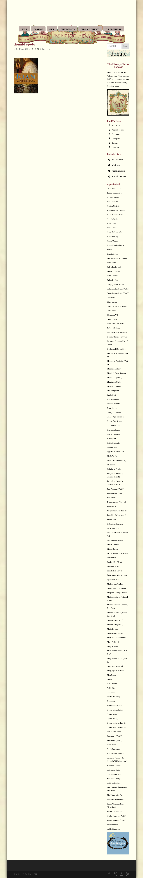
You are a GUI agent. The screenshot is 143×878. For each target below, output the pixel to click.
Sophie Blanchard (114, 774)
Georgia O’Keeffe (114, 412)
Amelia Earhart (113, 219)
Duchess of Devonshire (116, 349)
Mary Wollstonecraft (115, 666)
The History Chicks (23, 49)
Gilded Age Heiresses (115, 417)
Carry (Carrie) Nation (115, 284)
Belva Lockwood (114, 267)
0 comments (46, 49)
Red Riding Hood (114, 732)
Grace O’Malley (113, 425)
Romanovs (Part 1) (114, 736)
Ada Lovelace (112, 202)
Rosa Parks (111, 745)
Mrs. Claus (111, 675)
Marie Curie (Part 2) (115, 625)
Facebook (116, 134)
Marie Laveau (112, 629)
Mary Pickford (113, 642)
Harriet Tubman (113, 430)
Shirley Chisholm (114, 765)
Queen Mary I (112, 714)
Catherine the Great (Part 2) (118, 293)
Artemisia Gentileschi (115, 245)
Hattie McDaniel (113, 443)
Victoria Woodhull (114, 811)
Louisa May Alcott (114, 562)
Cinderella (111, 298)
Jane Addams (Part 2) (115, 493)
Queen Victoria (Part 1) (116, 723)
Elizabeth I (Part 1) (114, 377)
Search (125, 46)
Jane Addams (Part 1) (115, 489)
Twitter (115, 143)
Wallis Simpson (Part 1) (116, 816)
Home (24, 29)
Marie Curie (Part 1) (115, 620)
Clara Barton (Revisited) (116, 306)
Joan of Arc (111, 506)
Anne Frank (111, 228)
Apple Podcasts (118, 130)
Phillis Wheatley (113, 697)
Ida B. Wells (112, 456)
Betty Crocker (112, 276)
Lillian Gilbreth (113, 545)
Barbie (109, 250)
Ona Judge (111, 692)
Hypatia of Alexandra (115, 452)
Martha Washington (115, 633)
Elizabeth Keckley (114, 386)
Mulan (109, 679)
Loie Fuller (111, 558)
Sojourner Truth (113, 770)
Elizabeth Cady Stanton (116, 373)
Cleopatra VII (112, 315)
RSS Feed (116, 125)
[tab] (118, 159)
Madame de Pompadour (116, 588)
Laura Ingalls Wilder (115, 540)
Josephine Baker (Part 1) (117, 511)
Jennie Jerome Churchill (116, 502)
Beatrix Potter (112, 254)
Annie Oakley (112, 236)
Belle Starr (111, 263)
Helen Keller (112, 447)
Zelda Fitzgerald (113, 829)
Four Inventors (113, 399)
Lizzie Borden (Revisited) (117, 553)
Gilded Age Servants (115, 421)
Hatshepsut (111, 439)
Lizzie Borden (112, 549)
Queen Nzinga (112, 719)
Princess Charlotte (114, 705)
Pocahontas (111, 701)
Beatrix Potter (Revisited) (117, 258)
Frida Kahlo (111, 408)
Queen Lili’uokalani (115, 710)
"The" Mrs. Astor (114, 188)
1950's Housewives (114, 193)
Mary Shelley (112, 646)
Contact (38, 29)
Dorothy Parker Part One (117, 332)
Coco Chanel (112, 319)
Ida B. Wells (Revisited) (116, 460)
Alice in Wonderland (115, 215)
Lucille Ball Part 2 (114, 571)
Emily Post (111, 395)
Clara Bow (111, 311)
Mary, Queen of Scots (115, 671)
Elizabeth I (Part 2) (114, 382)
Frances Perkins (113, 404)
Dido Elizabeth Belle (115, 324)
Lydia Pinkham (113, 579)
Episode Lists (68, 29)
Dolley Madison (113, 328)
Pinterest (115, 147)
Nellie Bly (111, 688)
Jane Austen (111, 498)
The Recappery (113, 29)
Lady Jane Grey (113, 528)
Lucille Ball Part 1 (114, 566)
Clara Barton (112, 302)
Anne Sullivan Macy (115, 232)
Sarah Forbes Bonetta (115, 753)
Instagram (116, 138)
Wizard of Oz (112, 825)
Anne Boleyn (112, 223)
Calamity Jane (112, 280)
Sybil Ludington (113, 783)
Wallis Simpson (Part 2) (116, 820)
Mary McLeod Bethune (116, 638)
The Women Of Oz (114, 795)
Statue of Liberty (113, 779)
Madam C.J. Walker (115, 584)
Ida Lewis (111, 465)
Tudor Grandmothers (115, 799)
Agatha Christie (113, 206)
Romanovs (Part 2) (114, 740)
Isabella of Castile (114, 469)
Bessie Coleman (113, 271)
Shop (51, 29)
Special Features (90, 29)
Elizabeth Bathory (114, 369)
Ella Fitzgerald (113, 391)
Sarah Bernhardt (113, 749)
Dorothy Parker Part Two (117, 337)
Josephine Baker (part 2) (116, 515)
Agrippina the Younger (116, 210)
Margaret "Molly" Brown (117, 593)
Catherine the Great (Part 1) (118, 289)
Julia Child (111, 519)
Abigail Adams (113, 197)
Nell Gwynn (112, 684)
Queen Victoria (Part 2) (116, 727)
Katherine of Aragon (115, 524)
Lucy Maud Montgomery (117, 575)
